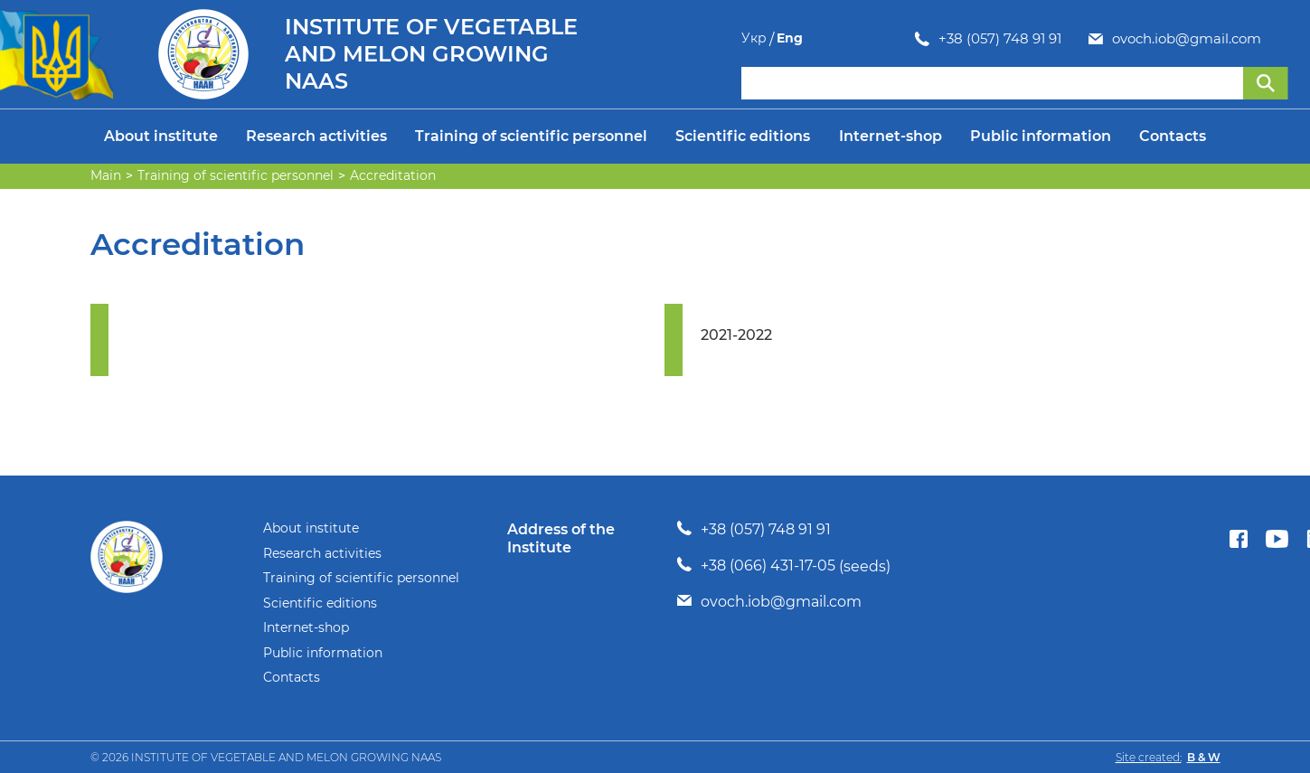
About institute (161, 136)
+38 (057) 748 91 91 (826, 39)
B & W (1203, 757)
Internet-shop (890, 136)
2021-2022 (736, 335)
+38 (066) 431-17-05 (768, 565)
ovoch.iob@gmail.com (1013, 39)
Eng (1275, 38)
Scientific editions (742, 136)
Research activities (316, 136)
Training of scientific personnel (531, 136)
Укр (1239, 38)
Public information (1040, 136)
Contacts (1172, 136)
